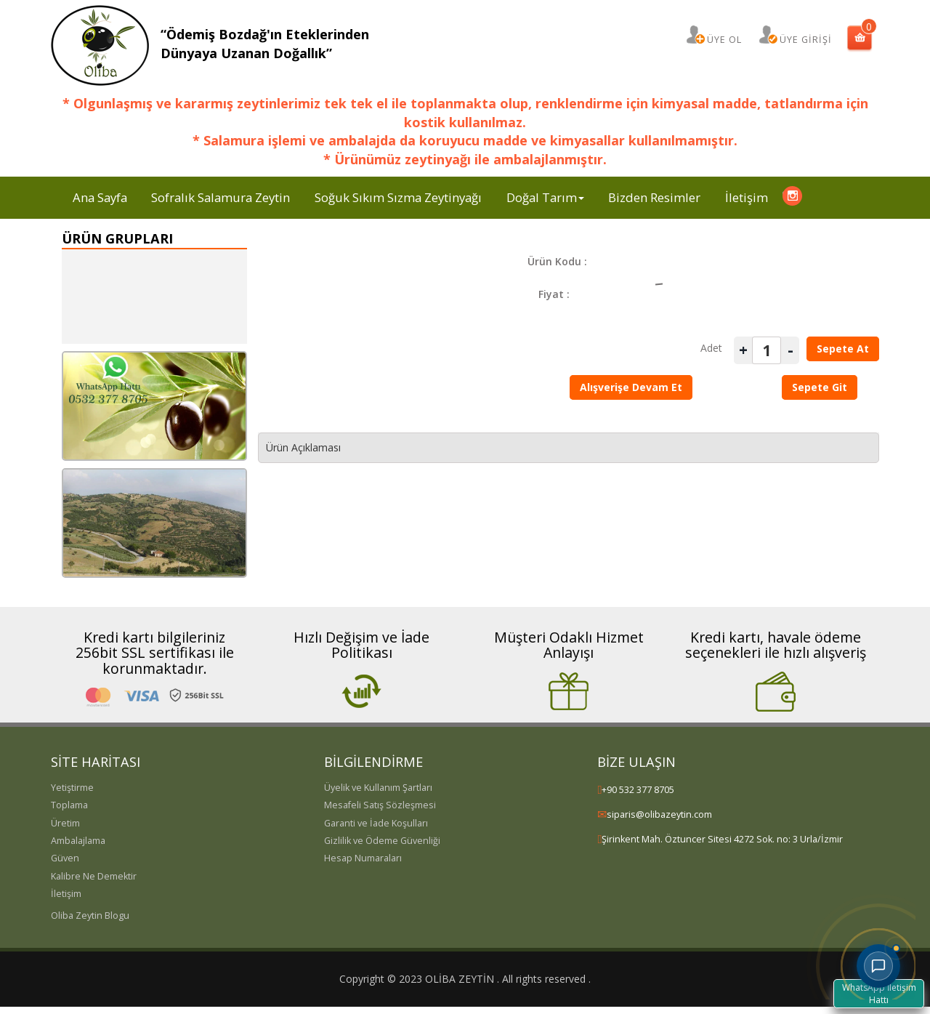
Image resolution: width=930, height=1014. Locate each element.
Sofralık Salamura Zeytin (220, 197)
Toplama (69, 805)
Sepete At (843, 348)
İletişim (746, 197)
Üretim (65, 823)
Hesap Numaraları (363, 858)
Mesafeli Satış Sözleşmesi (380, 805)
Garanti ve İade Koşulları (376, 823)
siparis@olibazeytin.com (659, 814)
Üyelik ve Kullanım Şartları (378, 787)
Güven (65, 858)
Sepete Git (819, 387)
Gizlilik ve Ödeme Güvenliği (382, 840)
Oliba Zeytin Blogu (90, 915)
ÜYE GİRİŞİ (806, 39)
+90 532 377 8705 (638, 790)
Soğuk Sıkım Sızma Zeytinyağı (398, 197)
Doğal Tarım (545, 197)
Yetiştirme (72, 787)
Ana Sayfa (100, 197)
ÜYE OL (724, 39)
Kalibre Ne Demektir (94, 876)
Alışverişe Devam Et (631, 387)
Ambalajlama (78, 840)
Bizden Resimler (654, 197)
